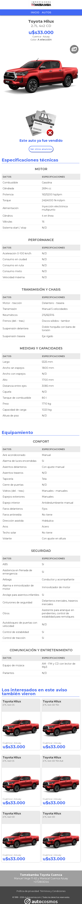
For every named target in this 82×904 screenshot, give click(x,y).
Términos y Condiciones (52, 891)
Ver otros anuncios (41, 149)
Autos (46, 12)
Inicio (35, 12)
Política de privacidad (28, 891)
